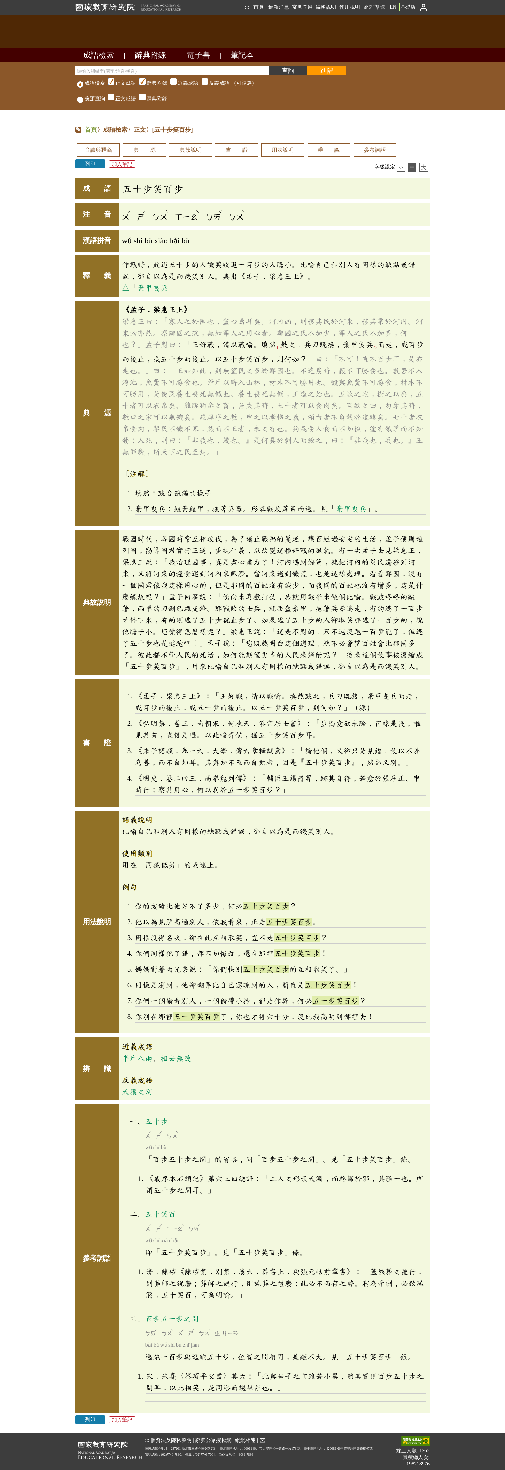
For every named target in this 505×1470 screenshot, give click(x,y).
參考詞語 (375, 150)
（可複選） (181, 83)
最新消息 (278, 7)
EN (393, 7)
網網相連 (245, 1440)
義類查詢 (91, 98)
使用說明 (349, 7)
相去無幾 (175, 1058)
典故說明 (191, 150)
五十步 (156, 1121)
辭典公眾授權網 (213, 1440)
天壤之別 (137, 1091)
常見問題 (302, 7)
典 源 (145, 150)
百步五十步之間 (172, 1318)
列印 (90, 164)
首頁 (258, 7)
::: (247, 7)
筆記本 (242, 55)
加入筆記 (122, 164)
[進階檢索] (326, 70)
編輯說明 (326, 7)
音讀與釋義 (98, 150)
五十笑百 (160, 1214)
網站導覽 (374, 7)
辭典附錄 (150, 55)
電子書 (198, 55)
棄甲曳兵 (152, 287)
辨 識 (329, 150)
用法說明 (283, 150)
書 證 (237, 150)
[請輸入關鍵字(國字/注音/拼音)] (172, 70)
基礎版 (408, 7)
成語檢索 (98, 55)
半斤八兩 (137, 1058)
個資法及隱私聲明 (171, 1440)
